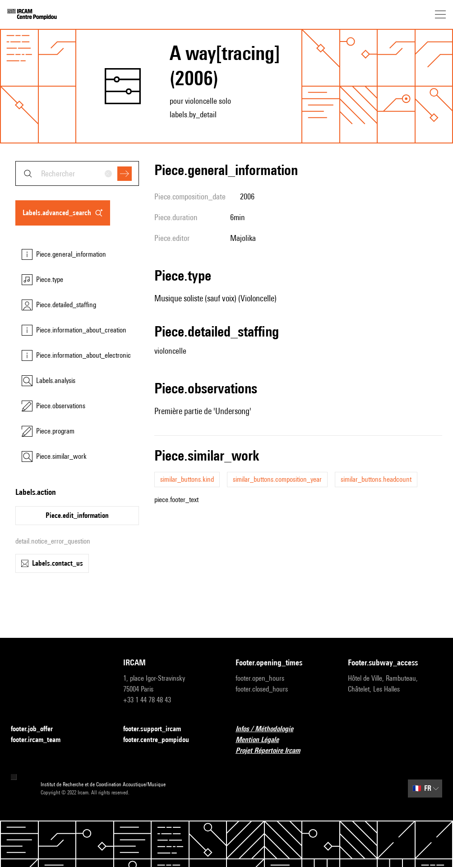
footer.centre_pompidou (161, 740)
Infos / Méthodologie (270, 729)
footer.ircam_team (41, 740)
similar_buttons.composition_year (277, 479)
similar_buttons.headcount (376, 479)
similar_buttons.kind (187, 479)
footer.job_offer (37, 729)
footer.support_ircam (157, 729)
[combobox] (77, 173)
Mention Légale (263, 740)
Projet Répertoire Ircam (273, 751)
